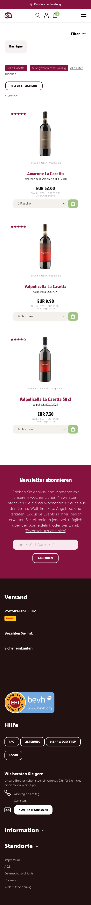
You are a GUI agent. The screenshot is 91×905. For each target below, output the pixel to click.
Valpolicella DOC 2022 (45, 292)
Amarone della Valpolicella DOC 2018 (45, 179)
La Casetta (17, 68)
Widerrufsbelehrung (18, 887)
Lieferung (32, 741)
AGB (7, 866)
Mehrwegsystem (63, 741)
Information (25, 830)
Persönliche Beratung (47, 4)
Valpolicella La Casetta (45, 286)
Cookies (10, 880)
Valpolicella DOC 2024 (45, 404)
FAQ (12, 741)
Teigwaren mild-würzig (50, 68)
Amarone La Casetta (45, 173)
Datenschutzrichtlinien (45, 531)
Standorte (22, 846)
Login (13, 755)
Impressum (12, 860)
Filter (75, 34)
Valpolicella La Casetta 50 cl (45, 399)
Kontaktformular (33, 809)
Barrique (16, 46)
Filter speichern (24, 85)
